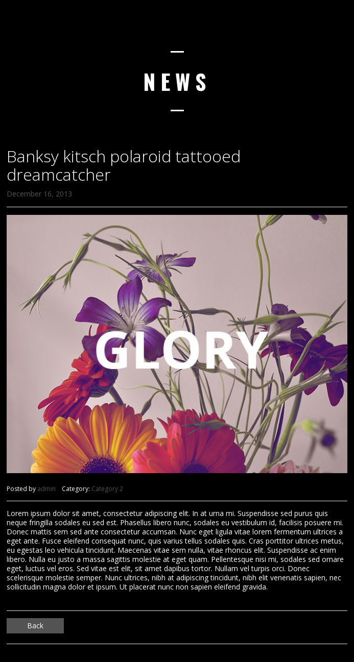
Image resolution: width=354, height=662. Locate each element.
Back (35, 625)
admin (46, 488)
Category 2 (107, 488)
